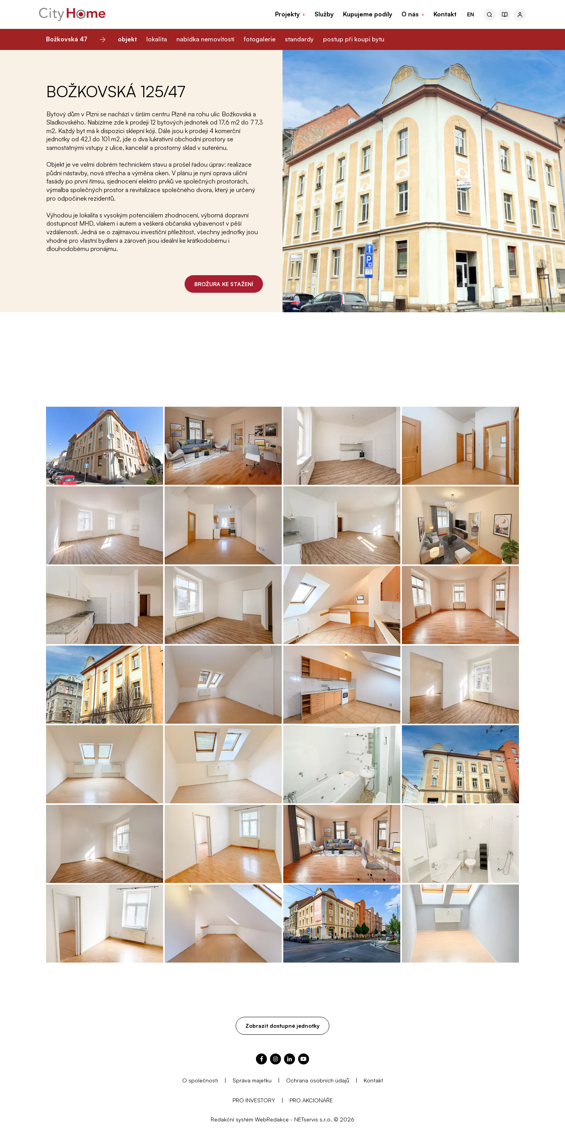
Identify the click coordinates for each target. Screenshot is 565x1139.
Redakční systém (232, 1119)
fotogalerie (259, 39)
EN (470, 14)
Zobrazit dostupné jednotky (282, 1025)
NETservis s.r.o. (313, 1119)
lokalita (156, 39)
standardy (299, 39)
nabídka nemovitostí (205, 39)
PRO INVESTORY (254, 1100)
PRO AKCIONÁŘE (311, 1100)
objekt (127, 39)
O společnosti (200, 1080)
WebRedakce (272, 1119)
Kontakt (373, 1080)
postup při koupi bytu (353, 39)
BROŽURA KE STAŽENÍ (223, 284)
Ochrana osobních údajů (317, 1080)
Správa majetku (252, 1080)
